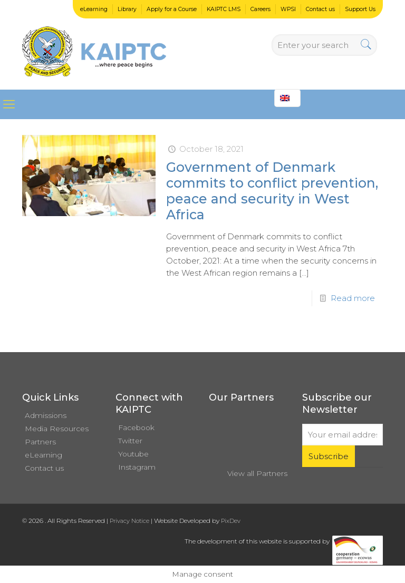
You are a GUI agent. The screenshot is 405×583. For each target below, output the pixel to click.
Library (127, 9)
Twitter (130, 440)
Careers (260, 9)
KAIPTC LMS (223, 9)
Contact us (320, 9)
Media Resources (57, 428)
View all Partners (257, 473)
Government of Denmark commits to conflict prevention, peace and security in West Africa (272, 190)
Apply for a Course (172, 9)
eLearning (94, 9)
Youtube (133, 454)
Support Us (360, 9)
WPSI (288, 9)
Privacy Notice (129, 520)
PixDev (230, 520)
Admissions (45, 415)
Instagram (137, 467)
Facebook (136, 427)
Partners (40, 442)
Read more (353, 298)
